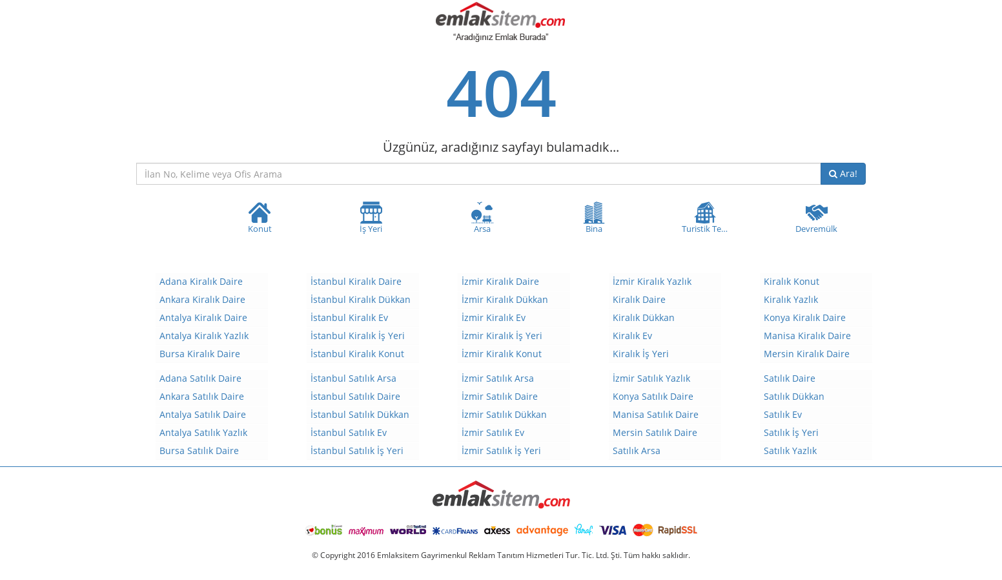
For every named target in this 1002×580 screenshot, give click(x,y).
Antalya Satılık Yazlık (203, 432)
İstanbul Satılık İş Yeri (357, 450)
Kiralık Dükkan (644, 317)
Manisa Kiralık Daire (807, 335)
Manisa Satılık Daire (656, 414)
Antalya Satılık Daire (202, 414)
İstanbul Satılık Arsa (353, 378)
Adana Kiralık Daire (201, 281)
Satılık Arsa (636, 450)
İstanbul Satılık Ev (349, 432)
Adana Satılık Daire (200, 378)
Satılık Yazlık (790, 450)
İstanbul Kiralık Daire (356, 281)
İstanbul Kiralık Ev (349, 317)
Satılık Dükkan (794, 396)
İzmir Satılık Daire (500, 396)
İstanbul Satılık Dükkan (360, 414)
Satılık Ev (783, 414)
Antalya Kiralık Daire (203, 317)
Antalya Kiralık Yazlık (204, 335)
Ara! (843, 173)
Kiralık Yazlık (791, 299)
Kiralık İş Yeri (641, 353)
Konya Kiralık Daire (805, 317)
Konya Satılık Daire (653, 396)
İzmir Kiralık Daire (500, 281)
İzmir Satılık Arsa (498, 378)
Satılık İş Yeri (791, 432)
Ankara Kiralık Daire (202, 299)
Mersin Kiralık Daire (807, 353)
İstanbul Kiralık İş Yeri (358, 335)
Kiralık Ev (632, 335)
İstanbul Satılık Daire (355, 396)
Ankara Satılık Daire (201, 396)
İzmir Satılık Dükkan (504, 414)
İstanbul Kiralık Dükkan (361, 299)
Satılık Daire (789, 378)
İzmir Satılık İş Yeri (501, 450)
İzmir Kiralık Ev (494, 317)
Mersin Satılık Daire (655, 432)
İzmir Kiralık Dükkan (505, 299)
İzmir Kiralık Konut (502, 353)
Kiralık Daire (639, 299)
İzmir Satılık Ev (493, 432)
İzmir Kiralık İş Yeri (502, 335)
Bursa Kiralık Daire (199, 353)
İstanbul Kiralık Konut (357, 353)
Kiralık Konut (791, 281)
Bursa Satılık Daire (199, 450)
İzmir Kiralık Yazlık (652, 281)
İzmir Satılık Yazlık (651, 378)
